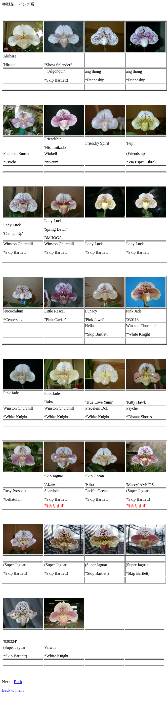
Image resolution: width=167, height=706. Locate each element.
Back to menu (13, 690)
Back (18, 682)
